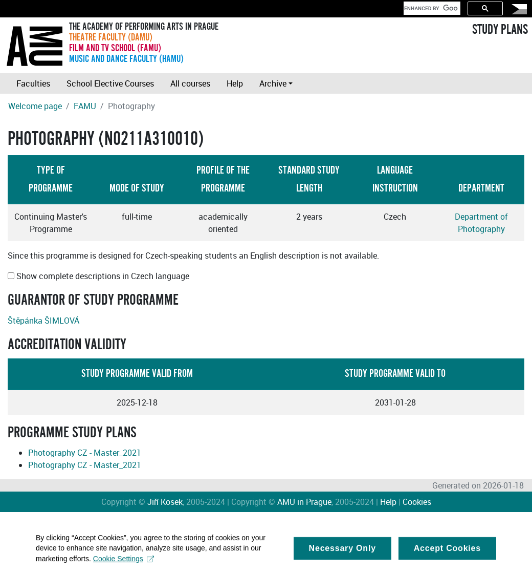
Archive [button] (272, 83)
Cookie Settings (123, 561)
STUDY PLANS (500, 30)
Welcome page (35, 106)
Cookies (417, 501)
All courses (190, 83)
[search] (431, 8)
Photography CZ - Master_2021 (84, 452)
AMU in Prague (304, 501)
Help (235, 83)
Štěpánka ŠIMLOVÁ (43, 320)
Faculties (33, 83)
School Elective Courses (110, 83)
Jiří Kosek (165, 501)
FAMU (85, 106)
